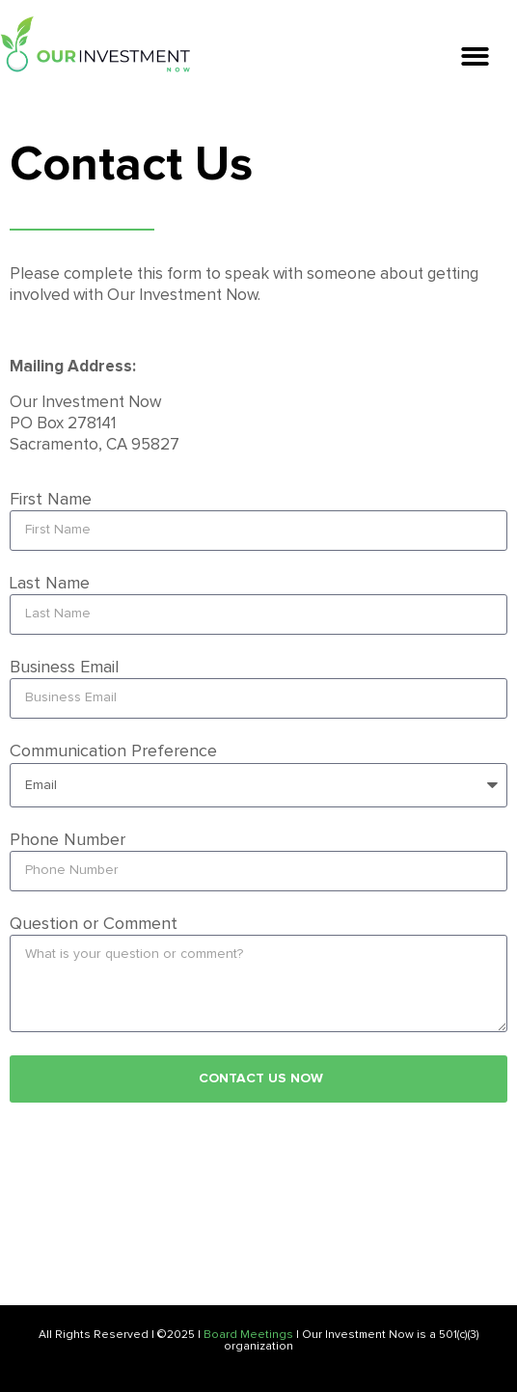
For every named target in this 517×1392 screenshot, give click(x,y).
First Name (51, 499)
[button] (475, 56)
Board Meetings (248, 1335)
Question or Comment (93, 924)
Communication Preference (113, 751)
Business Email (64, 667)
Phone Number (67, 840)
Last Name (50, 583)
